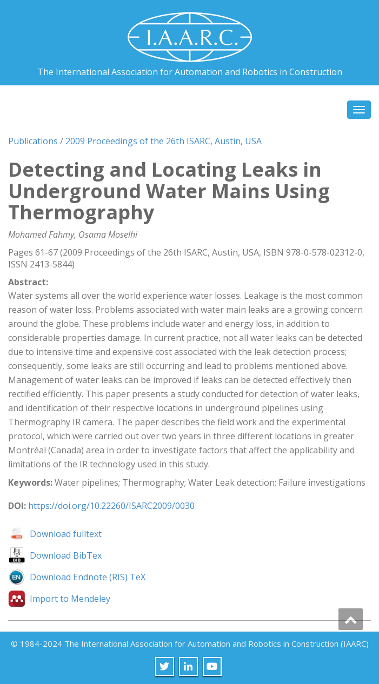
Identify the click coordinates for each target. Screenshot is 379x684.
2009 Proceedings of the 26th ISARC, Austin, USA (163, 141)
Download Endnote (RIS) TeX (87, 577)
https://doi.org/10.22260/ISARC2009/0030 (111, 506)
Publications (33, 141)
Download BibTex (66, 555)
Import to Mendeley (70, 599)
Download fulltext (66, 534)
